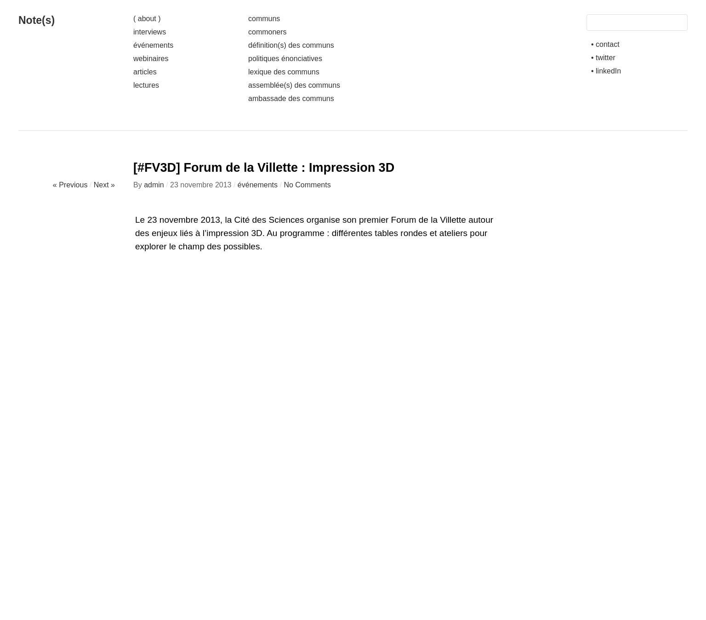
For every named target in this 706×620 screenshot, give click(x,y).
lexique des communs (283, 72)
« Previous (70, 185)
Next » (104, 185)
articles (145, 72)
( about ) (147, 19)
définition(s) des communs (291, 45)
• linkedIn (606, 71)
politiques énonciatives (285, 58)
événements (153, 45)
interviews (149, 32)
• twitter (603, 58)
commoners (267, 32)
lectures (146, 85)
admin (154, 185)
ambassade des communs (291, 98)
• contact (605, 44)
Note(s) (36, 20)
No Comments (307, 185)
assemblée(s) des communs (294, 85)
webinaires (150, 58)
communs (264, 19)
